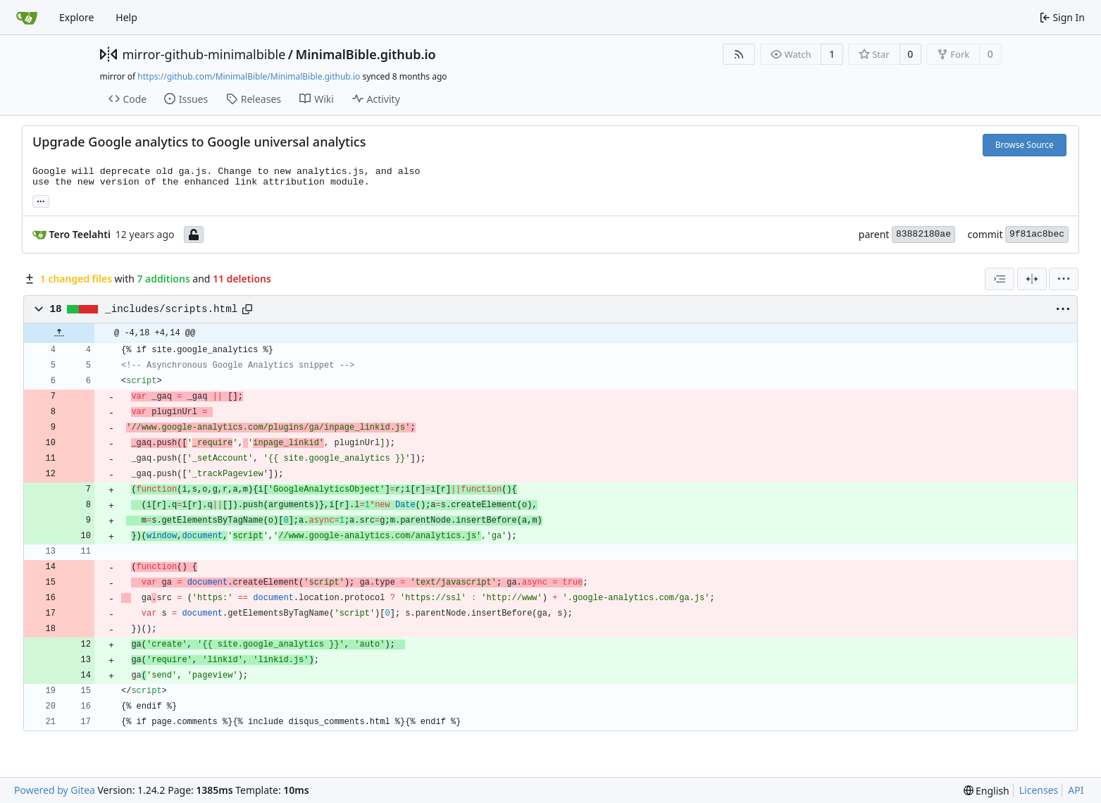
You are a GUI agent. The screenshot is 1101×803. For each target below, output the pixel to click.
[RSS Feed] (739, 54)
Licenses (1039, 790)
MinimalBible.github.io (366, 54)
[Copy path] (247, 309)
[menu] (1063, 279)
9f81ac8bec (1036, 234)
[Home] (26, 17)
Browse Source (1024, 145)
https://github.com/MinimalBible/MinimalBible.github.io (248, 76)
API (1075, 790)
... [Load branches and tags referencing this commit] (41, 200)
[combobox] (999, 279)
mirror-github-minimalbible (204, 54)
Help (126, 17)
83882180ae (923, 234)
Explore (76, 17)
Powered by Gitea (54, 790)
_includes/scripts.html (171, 309)
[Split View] (1032, 279)
